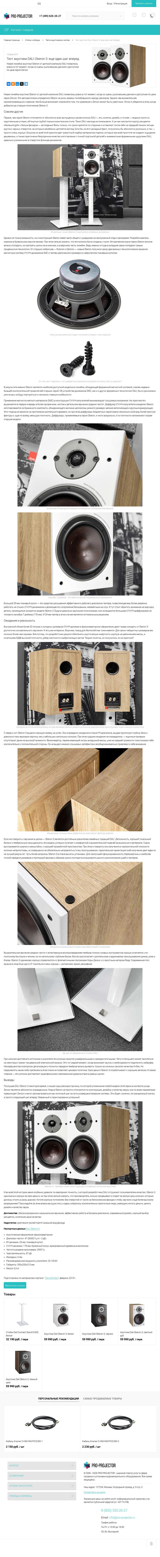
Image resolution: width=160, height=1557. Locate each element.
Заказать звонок (143, 3)
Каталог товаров (18, 29)
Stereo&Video (51, 1278)
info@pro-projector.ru (122, 1517)
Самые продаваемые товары (102, 1398)
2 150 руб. (15, 1446)
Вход (109, 3)
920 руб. (116, 1446)
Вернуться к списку (15, 1285)
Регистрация (120, 3)
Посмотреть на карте (94, 1492)
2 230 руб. (66, 1446)
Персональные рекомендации (58, 1398)
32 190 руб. (23, 1341)
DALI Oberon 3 (33, 1229)
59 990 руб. (61, 1341)
